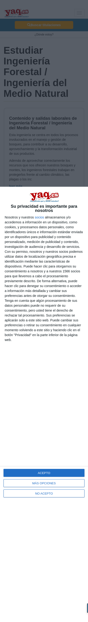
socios (39, 217)
